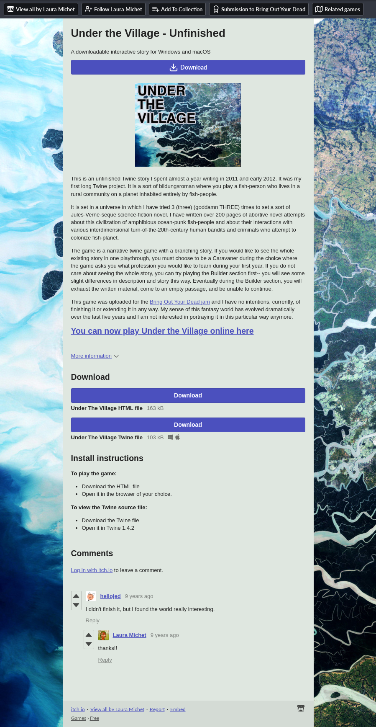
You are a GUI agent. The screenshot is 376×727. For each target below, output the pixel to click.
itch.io (78, 709)
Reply (93, 620)
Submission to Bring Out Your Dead (258, 9)
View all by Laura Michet (117, 709)
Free (94, 718)
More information (95, 356)
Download (188, 67)
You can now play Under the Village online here (162, 330)
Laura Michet (129, 635)
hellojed (110, 596)
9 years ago (139, 596)
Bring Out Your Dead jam (180, 302)
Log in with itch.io (92, 570)
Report (157, 709)
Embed (178, 709)
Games (78, 718)
